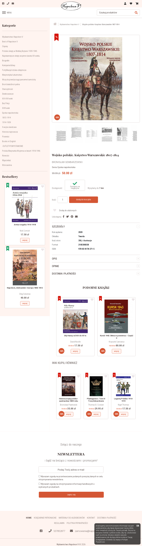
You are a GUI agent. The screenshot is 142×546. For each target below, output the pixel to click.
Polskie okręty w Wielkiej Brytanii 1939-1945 (19, 51)
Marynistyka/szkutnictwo (12, 75)
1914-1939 (6, 122)
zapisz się (71, 494)
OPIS (54, 258)
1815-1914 (6, 117)
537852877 (57, 531)
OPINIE (55, 266)
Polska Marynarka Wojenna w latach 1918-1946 (21, 151)
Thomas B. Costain (96, 405)
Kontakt (91, 517)
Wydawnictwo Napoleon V (12, 37)
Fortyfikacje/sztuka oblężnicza (14, 70)
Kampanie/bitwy (8, 65)
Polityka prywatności (77, 523)
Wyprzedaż (6, 160)
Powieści (5, 136)
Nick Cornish (25, 231)
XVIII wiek (6, 108)
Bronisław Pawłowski (68, 405)
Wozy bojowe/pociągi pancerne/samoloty (19, 79)
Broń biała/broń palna (11, 84)
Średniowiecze (7, 94)
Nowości (5, 155)
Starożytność (7, 89)
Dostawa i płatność (106, 517)
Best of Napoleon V (10, 41)
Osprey (5, 46)
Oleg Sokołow (24, 294)
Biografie (5, 60)
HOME (29, 517)
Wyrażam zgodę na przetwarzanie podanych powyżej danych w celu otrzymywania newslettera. (71, 478)
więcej (25, 240)
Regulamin (59, 523)
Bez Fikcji (6, 103)
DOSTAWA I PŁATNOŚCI (64, 273)
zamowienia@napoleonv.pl (86, 531)
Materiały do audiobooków (72, 517)
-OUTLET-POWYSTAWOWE (12, 146)
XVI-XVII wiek (7, 98)
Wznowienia (7, 165)
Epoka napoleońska (10, 113)
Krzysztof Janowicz (116, 342)
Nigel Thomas (123, 405)
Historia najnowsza (10, 132)
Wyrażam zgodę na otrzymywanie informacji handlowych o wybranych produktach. (67, 485)
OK (137, 526)
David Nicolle (75, 342)
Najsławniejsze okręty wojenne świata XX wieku (21, 56)
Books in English (9, 141)
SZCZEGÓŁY (58, 226)
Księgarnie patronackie (45, 517)
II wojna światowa (9, 127)
